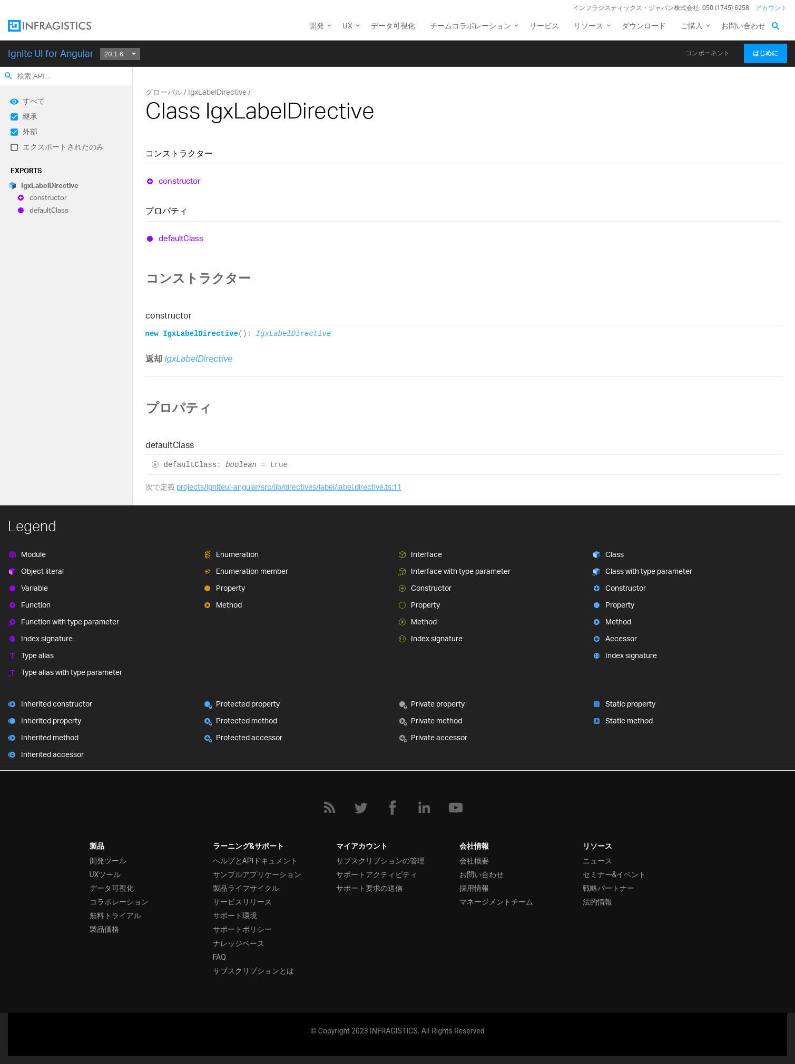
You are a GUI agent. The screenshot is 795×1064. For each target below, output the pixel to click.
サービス (544, 25)
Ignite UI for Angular (51, 53)
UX (347, 25)
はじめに (765, 53)
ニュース (597, 861)
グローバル (163, 91)
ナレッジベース (238, 943)
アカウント (771, 8)
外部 (30, 131)
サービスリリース (242, 902)
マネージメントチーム (496, 902)
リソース (588, 25)
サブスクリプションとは (253, 971)
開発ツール (108, 861)
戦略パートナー (608, 888)
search (8, 76)
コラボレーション (119, 902)
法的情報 (597, 902)
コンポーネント (707, 53)
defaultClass (49, 210)
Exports (26, 170)
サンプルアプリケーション (257, 874)
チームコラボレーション (470, 25)
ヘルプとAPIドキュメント (255, 861)
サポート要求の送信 (369, 888)
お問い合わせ (743, 25)
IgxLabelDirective (49, 185)
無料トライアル (115, 915)
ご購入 (692, 25)
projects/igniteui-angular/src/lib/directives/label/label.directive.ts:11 (288, 486)
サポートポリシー (242, 929)
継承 (30, 116)
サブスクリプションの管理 (380, 861)
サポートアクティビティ (376, 874)
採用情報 (474, 888)
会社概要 (474, 861)
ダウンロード (644, 25)
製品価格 (104, 929)
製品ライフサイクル (246, 888)
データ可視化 (393, 25)
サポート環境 (235, 915)
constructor (48, 198)
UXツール (105, 874)
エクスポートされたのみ (63, 146)
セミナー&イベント (614, 874)
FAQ (219, 957)
